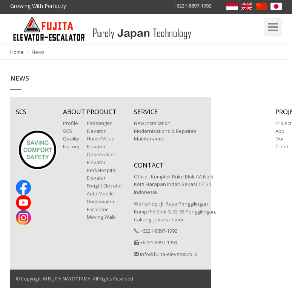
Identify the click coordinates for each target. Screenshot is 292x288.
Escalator (97, 209)
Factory (71, 146)
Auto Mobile (100, 193)
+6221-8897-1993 (155, 242)
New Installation (152, 123)
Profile (70, 123)
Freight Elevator (104, 185)
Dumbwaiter (101, 201)
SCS (67, 131)
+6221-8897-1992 (155, 230)
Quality (71, 138)
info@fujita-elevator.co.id (166, 254)
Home (17, 52)
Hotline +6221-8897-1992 (184, 5)
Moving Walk (101, 216)
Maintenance (149, 138)
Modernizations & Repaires (165, 131)
